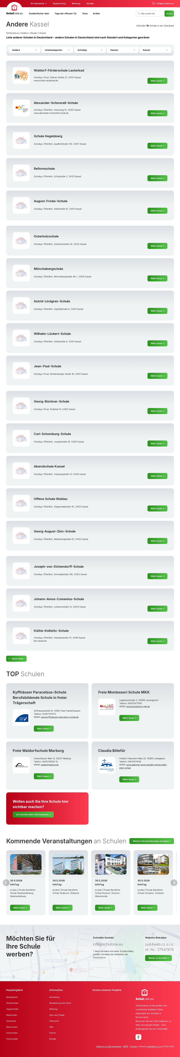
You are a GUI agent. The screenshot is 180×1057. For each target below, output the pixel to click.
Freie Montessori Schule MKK (124, 692)
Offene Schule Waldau (50, 499)
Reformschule (44, 168)
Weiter (174, 882)
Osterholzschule (46, 236)
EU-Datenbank (37, 3)
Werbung (76, 3)
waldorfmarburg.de (50, 764)
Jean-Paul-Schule (47, 366)
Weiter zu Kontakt (158, 958)
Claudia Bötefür (111, 750)
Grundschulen (12, 1003)
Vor (6, 882)
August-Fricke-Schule (50, 201)
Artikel (96, 13)
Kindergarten (12, 997)
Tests (85, 13)
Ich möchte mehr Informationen (32, 814)
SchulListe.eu (12, 33)
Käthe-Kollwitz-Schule (51, 631)
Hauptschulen (12, 1009)
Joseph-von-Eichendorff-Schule (59, 566)
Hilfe (51, 1027)
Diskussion (54, 1021)
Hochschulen (12, 1039)
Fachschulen (12, 1033)
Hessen (33, 33)
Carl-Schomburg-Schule (52, 434)
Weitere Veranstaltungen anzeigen (151, 841)
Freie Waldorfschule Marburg (38, 750)
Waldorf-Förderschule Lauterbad (59, 70)
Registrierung (59, 3)
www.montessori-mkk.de (138, 706)
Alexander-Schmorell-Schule (56, 103)
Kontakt (90, 3)
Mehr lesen (156, 80)
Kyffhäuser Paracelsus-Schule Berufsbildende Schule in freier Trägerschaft (40, 697)
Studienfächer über (39, 13)
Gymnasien (11, 1021)
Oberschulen (12, 1027)
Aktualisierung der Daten (60, 1003)
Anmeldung (54, 997)
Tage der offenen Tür (66, 13)
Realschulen (11, 1015)
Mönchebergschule (48, 269)
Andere (24, 33)
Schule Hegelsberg (48, 136)
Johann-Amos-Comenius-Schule (59, 599)
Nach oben (17, 658)
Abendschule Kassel (49, 466)
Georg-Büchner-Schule (51, 401)
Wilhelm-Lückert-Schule (52, 334)
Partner (52, 1033)
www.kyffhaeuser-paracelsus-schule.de (60, 717)
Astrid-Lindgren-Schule (52, 301)
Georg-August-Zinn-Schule (55, 531)
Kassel (42, 33)
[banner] (14, 8)
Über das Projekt (57, 1015)
